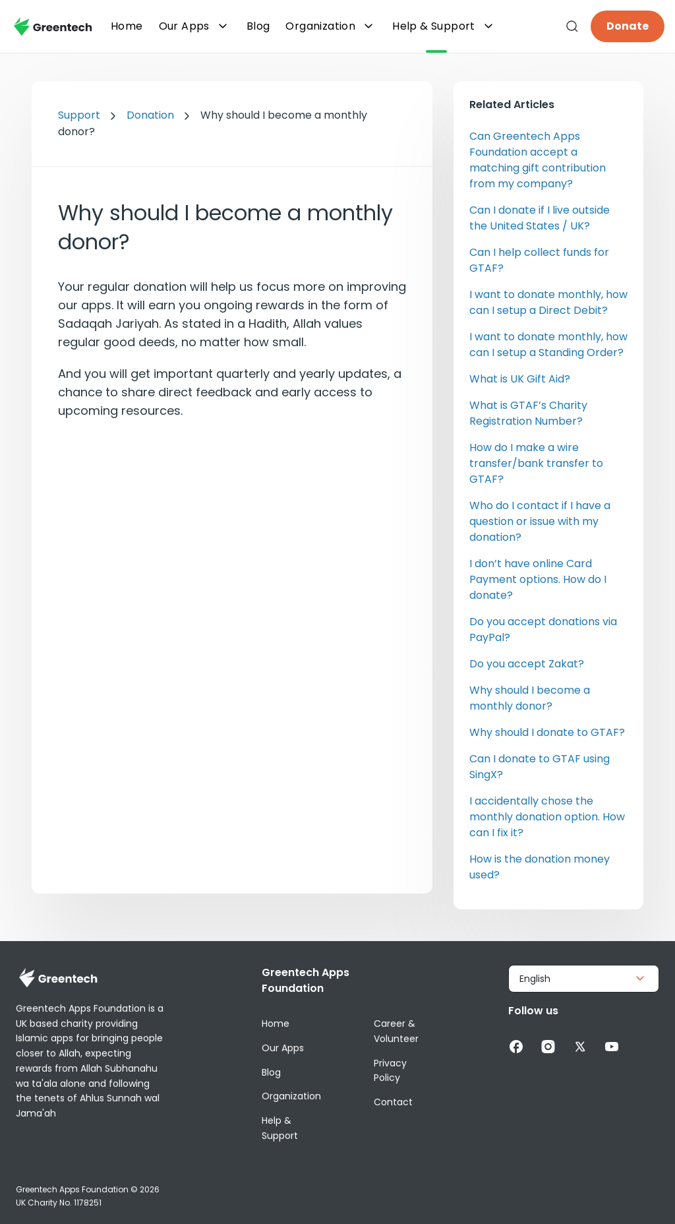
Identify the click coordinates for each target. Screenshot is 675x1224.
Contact (393, 1102)
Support (79, 115)
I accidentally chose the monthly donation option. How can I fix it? (547, 816)
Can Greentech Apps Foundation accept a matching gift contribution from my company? (537, 160)
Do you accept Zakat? (526, 663)
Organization (330, 26)
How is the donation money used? (539, 866)
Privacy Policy (390, 1070)
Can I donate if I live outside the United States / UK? (539, 217)
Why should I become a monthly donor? (529, 698)
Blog (271, 1072)
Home (275, 1023)
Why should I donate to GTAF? (547, 732)
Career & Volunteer (396, 1031)
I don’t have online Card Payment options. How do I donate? (537, 579)
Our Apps (195, 26)
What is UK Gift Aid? (519, 378)
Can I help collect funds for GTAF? (539, 260)
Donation (150, 115)
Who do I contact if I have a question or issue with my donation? (539, 521)
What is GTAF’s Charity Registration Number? (528, 413)
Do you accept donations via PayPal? (543, 629)
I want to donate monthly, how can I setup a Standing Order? (548, 344)
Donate (627, 26)
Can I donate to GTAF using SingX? (539, 766)
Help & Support (444, 26)
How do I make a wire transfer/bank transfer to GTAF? (536, 463)
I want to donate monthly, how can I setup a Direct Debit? (548, 302)
